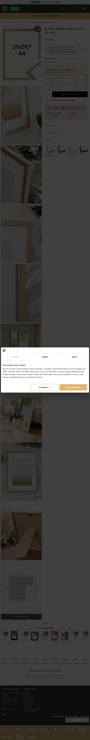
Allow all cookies (73, 387)
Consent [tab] (15, 357)
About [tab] (74, 357)
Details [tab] (45, 357)
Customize (44, 387)
